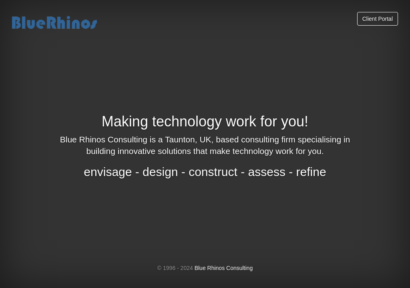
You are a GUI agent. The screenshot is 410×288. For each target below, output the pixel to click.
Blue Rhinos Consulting (224, 268)
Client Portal (377, 19)
